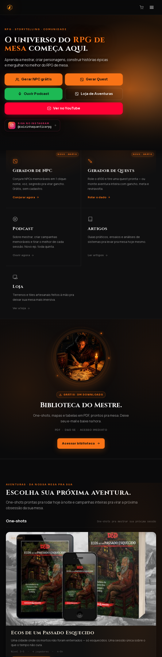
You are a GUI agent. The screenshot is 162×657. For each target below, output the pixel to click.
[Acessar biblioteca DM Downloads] (81, 356)
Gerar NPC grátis (33, 79)
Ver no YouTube (63, 108)
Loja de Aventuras (94, 94)
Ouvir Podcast (33, 94)
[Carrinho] (142, 7)
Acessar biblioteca (81, 443)
